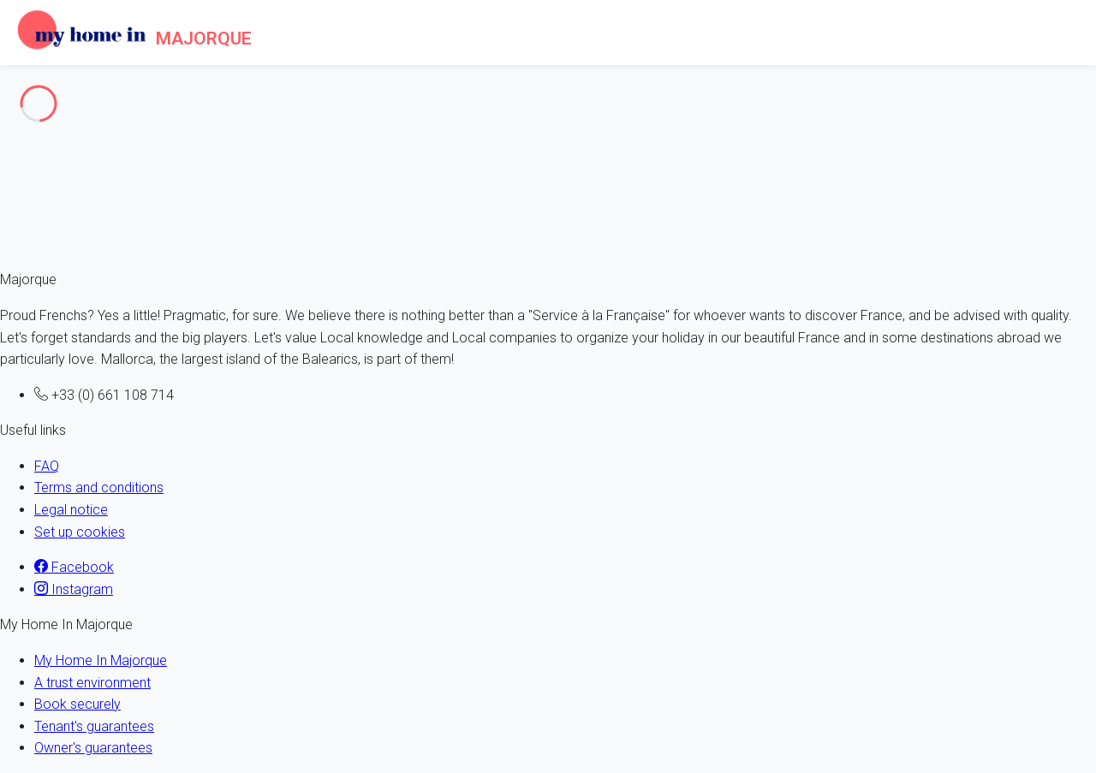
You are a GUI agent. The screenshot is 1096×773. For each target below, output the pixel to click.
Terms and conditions (99, 487)
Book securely (77, 704)
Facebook (74, 567)
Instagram (73, 589)
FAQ (46, 466)
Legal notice (71, 510)
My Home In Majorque (100, 660)
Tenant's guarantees (94, 726)
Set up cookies (79, 532)
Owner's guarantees (93, 748)
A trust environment (92, 683)
